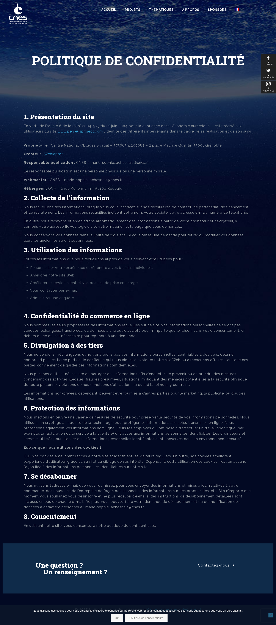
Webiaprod (54, 154)
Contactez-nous (217, 565)
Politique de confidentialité (146, 618)
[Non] (270, 615)
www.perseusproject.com (80, 131)
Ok (117, 618)
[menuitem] (237, 9)
